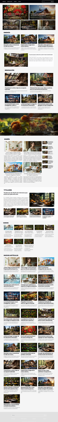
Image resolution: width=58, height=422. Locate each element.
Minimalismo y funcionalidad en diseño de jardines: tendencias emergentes (50, 163)
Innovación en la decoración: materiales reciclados (50, 143)
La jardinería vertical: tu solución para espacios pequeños (39, 233)
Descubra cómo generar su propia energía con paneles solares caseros (45, 46)
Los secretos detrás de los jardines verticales (18, 247)
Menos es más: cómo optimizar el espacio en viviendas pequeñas (50, 158)
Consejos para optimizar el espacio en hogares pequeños (32, 174)
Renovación (9, 1)
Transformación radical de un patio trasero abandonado (41, 54)
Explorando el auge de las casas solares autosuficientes (28, 46)
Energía (4, 1)
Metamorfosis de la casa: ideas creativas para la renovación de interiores (27, 389)
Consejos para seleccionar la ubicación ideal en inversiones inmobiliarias (11, 286)
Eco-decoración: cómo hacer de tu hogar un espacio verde (29, 233)
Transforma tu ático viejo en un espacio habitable (9, 216)
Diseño (15, 1)
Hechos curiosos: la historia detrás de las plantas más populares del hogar (11, 389)
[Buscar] (46, 2)
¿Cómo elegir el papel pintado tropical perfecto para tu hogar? (13, 153)
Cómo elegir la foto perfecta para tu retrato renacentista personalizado (32, 153)
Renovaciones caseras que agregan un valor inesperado (11, 28)
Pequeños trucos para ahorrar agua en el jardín (22, 216)
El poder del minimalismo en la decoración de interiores (35, 216)
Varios (19, 1)
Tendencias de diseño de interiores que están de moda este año (50, 148)
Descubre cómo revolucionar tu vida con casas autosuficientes (11, 46)
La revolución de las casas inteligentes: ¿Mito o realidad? (12, 105)
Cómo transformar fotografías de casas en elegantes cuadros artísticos (13, 175)
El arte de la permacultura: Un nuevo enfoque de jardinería (8, 247)
